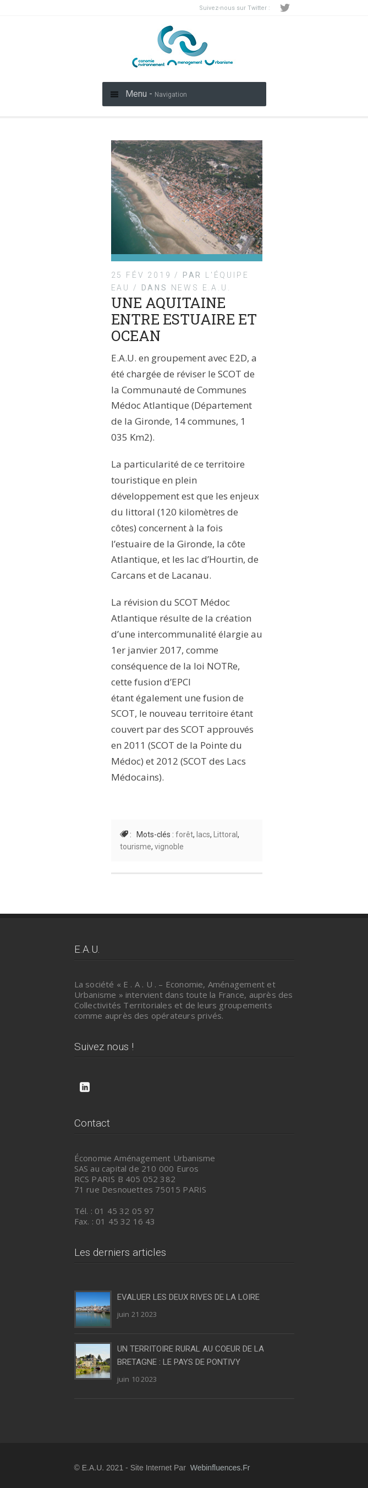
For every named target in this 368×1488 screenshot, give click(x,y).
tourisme (135, 846)
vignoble (169, 846)
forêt (184, 834)
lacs (203, 834)
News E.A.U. (201, 287)
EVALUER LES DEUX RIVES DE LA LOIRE (188, 1297)
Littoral (225, 834)
